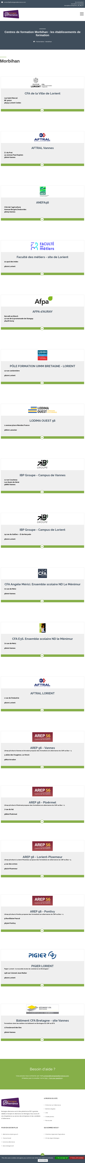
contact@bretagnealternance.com (56, 1076)
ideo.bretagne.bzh (8, 1146)
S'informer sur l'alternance (53, 1105)
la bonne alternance (9, 1142)
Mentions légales (50, 1109)
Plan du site (48, 1120)
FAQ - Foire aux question (53, 1078)
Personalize (43, 1160)
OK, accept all (62, 1158)
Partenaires (40, 42)
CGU (46, 1113)
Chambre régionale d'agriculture (55, 1134)
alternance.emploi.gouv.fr (10, 1134)
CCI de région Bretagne (52, 1138)
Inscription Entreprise (70, 5)
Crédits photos (49, 1116)
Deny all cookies (76, 1158)
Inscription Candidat (77, 4)
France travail (7, 1138)
